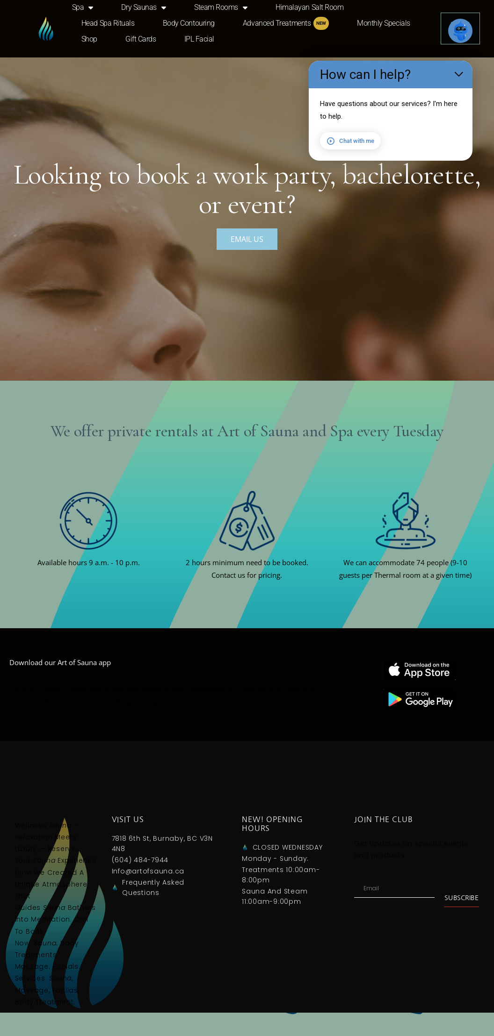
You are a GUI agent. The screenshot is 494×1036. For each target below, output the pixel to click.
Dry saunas (143, 7)
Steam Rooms (220, 7)
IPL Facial (199, 39)
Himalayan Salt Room (309, 7)
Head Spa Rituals (108, 23)
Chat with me (350, 141)
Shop (89, 39)
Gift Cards (140, 39)
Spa (83, 7)
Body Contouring (189, 23)
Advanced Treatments (286, 23)
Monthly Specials (383, 23)
